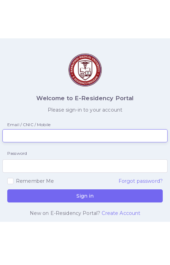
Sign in (85, 196)
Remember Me (35, 181)
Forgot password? (141, 181)
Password (17, 153)
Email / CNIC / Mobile (28, 124)
